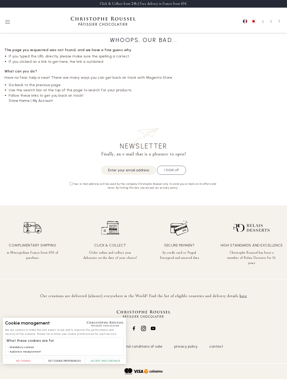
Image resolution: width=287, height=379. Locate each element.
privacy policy (186, 346)
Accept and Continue (105, 360)
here (243, 295)
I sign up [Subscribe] (171, 170)
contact (216, 346)
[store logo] (103, 22)
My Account (43, 100)
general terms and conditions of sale (130, 346)
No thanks (23, 360)
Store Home (19, 100)
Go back (16, 85)
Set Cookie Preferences (64, 360)
